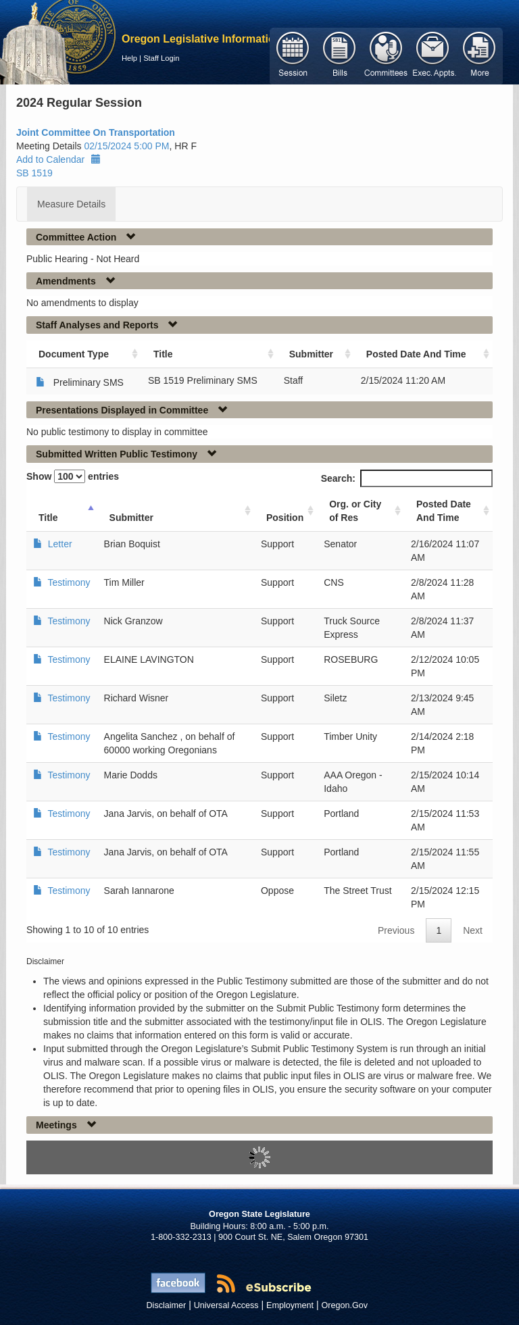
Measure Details (71, 204)
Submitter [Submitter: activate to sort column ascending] (311, 354)
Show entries (72, 476)
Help (129, 58)
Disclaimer (167, 1305)
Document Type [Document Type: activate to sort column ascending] (74, 354)
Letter (60, 544)
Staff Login (161, 58)
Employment (290, 1305)
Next (473, 930)
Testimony (69, 582)
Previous (396, 930)
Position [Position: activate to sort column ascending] (284, 517)
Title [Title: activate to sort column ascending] (163, 354)
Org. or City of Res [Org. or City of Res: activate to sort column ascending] (355, 511)
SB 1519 (34, 173)
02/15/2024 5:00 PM (126, 146)
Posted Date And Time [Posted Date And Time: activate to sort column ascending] (416, 354)
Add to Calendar (58, 159)
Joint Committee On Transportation (95, 132)
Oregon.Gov (344, 1305)
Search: (407, 478)
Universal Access (226, 1305)
